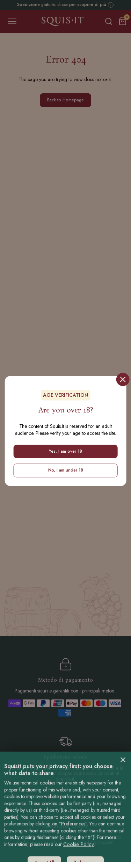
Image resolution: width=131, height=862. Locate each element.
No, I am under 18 (65, 470)
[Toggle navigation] (12, 21)
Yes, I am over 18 (65, 451)
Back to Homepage (65, 100)
